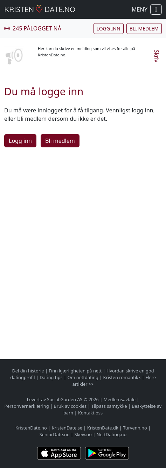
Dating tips (51, 377)
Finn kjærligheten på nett (75, 371)
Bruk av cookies (70, 406)
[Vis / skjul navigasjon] (156, 9)
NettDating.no (111, 434)
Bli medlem (144, 28)
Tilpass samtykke (109, 406)
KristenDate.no (31, 428)
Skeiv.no (82, 434)
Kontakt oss (90, 413)
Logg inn (108, 28)
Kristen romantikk (122, 377)
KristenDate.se (67, 428)
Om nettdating (82, 377)
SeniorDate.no (55, 434)
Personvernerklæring (27, 406)
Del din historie (28, 371)
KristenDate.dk (102, 428)
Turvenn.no (135, 428)
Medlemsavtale (120, 399)
